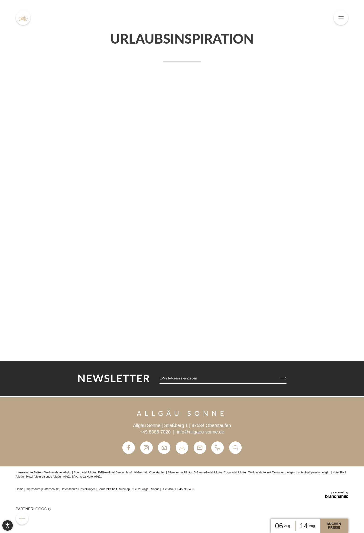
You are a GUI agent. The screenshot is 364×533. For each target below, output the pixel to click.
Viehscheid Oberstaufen (150, 472)
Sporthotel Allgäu (85, 472)
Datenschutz (50, 489)
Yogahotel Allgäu (235, 472)
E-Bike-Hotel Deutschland (115, 472)
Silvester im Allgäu (180, 472)
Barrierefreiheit (108, 489)
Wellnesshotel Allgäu (58, 472)
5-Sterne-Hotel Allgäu (208, 472)
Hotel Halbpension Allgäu (314, 472)
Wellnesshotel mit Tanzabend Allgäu (272, 472)
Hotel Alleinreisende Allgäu (44, 476)
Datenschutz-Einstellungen (79, 489)
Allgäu (67, 476)
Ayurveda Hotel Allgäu (87, 476)
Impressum (33, 489)
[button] (7, 525)
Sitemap (125, 489)
